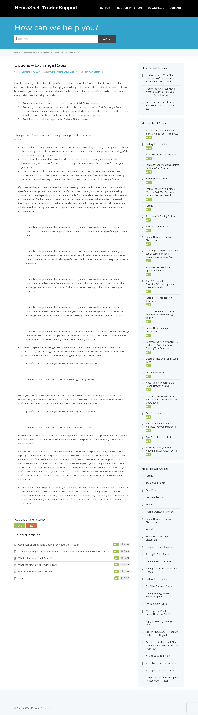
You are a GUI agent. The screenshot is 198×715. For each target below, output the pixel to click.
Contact (175, 8)
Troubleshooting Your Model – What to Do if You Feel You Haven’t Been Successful (63, 551)
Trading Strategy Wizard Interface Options (158, 595)
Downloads (156, 8)
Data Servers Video (155, 413)
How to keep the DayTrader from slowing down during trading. (160, 314)
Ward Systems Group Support (63, 71)
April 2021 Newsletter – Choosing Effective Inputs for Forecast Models (160, 284)
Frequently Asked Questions (160, 546)
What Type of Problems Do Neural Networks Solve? (160, 384)
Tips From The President (158, 437)
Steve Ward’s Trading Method (161, 216)
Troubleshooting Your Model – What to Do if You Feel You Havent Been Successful (161, 92)
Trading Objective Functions (160, 511)
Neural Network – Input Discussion (158, 330)
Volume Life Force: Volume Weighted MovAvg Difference (161, 425)
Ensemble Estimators (156, 178)
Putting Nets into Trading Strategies (159, 299)
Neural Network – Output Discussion (159, 238)
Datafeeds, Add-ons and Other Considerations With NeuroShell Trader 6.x (162, 645)
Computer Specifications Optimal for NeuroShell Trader (48, 544)
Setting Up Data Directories (160, 670)
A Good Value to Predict (158, 226)
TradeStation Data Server (159, 561)
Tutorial (150, 205)
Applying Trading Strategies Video (160, 623)
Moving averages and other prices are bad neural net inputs (162, 132)
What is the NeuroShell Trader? (35, 558)
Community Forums (130, 8)
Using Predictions (154, 497)
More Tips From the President (161, 154)
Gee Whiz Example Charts (159, 586)
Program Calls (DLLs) (157, 603)
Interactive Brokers (155, 482)
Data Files (151, 490)
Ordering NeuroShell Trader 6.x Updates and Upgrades (162, 633)
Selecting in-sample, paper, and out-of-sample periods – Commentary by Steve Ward (162, 253)
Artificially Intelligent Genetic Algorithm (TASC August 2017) (161, 449)
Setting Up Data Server (157, 554)
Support (106, 8)
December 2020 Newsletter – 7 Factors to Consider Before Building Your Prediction (162, 345)
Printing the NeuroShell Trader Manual (161, 570)
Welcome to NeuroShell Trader (35, 571)
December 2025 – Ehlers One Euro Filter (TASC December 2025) (161, 105)
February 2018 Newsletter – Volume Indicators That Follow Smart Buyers (161, 399)
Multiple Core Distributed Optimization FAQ (158, 269)
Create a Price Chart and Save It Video (162, 360)
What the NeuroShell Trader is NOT (37, 564)
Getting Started (96, 71)
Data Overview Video (156, 372)
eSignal (149, 529)
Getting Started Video (157, 144)
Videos (22, 578)
